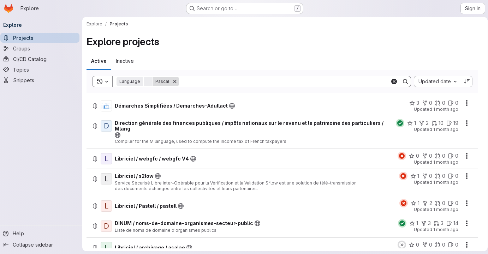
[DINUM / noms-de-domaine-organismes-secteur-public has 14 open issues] (450, 223)
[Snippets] (42, 80)
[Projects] (42, 38)
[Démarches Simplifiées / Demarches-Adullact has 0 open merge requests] (438, 103)
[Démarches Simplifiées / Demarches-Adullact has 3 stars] (412, 103)
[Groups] (42, 48)
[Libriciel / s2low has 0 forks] (424, 176)
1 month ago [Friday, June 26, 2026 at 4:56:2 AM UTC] (443, 229)
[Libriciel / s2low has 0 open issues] (451, 176)
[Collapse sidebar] (42, 245)
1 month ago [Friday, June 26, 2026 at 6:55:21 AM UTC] (443, 162)
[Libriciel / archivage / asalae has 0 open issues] (451, 245)
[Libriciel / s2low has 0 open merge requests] (438, 176)
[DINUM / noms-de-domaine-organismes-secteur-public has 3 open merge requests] (436, 223)
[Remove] (177, 81)
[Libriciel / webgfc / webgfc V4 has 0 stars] (411, 156)
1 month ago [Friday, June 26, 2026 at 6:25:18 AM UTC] (443, 209)
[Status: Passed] (397, 123)
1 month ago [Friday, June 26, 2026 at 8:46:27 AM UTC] (443, 129)
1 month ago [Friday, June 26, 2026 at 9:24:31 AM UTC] (443, 109)
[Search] (284, 81)
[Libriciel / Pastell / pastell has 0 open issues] (451, 203)
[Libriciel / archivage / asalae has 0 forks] (424, 245)
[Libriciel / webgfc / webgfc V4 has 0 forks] (424, 156)
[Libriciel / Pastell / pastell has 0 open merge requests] (438, 203)
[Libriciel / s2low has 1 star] (412, 176)
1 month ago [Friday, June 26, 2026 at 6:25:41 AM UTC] (443, 182)
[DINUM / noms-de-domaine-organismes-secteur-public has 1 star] (411, 223)
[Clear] (391, 81)
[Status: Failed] (399, 156)
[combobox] (434, 81)
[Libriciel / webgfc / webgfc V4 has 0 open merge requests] (438, 156)
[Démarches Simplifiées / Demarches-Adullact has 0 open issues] (451, 103)
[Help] (42, 233)
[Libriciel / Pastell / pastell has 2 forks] (425, 203)
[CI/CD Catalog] (42, 59)
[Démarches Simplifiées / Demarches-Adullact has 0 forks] (424, 103)
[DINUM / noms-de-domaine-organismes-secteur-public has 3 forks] (423, 223)
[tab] (101, 61)
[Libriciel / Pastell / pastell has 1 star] (412, 203)
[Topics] (42, 69)
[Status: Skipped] (399, 245)
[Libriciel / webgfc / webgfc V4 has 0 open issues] (451, 156)
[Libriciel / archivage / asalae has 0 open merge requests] (438, 245)
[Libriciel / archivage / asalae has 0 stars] (411, 245)
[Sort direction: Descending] (464, 81)
